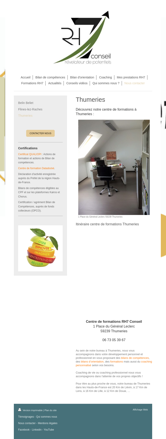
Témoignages (26, 416)
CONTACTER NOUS (40, 133)
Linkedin (37, 429)
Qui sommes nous (46, 416)
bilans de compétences (135, 357)
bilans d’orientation (92, 361)
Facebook (24, 429)
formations (116, 361)
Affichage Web (140, 409)
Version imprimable (30, 410)
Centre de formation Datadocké (36, 168)
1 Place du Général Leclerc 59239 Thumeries (114, 326)
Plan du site (51, 410)
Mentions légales (47, 423)
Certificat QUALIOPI (29, 154)
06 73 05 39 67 (114, 340)
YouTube (49, 429)
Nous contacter (27, 423)
